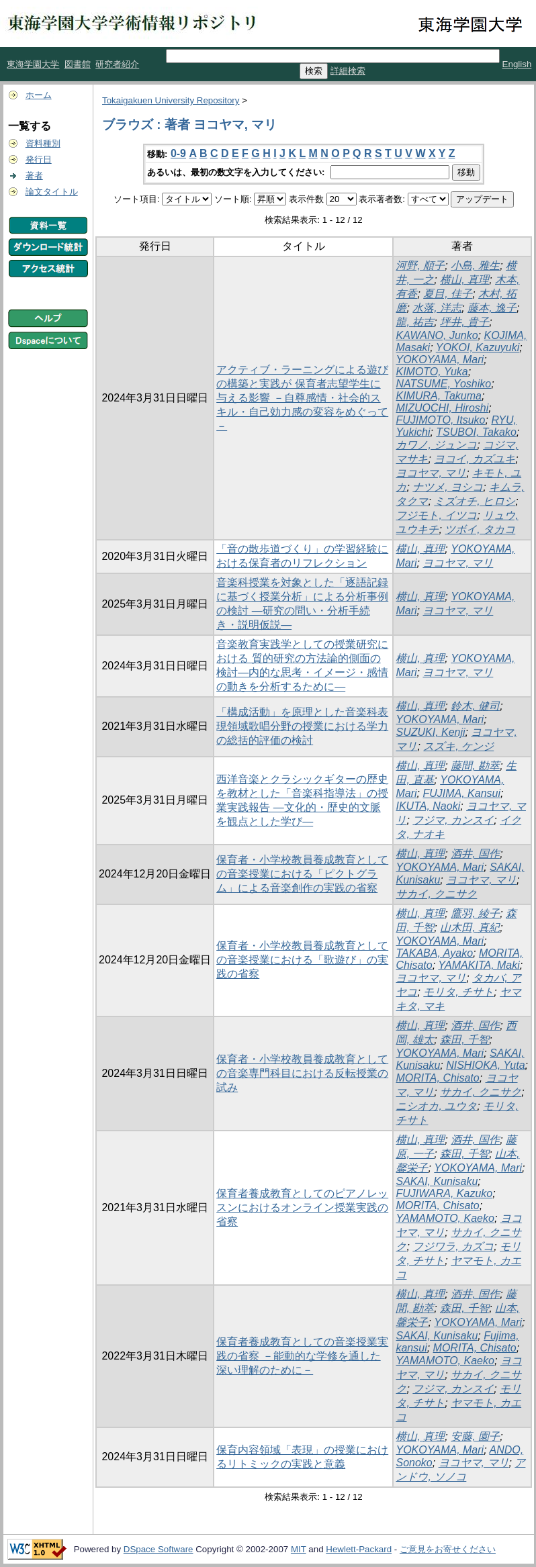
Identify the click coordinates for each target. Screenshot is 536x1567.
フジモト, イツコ (436, 515)
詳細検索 (347, 71)
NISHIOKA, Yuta (485, 1065)
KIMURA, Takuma (438, 395)
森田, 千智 (464, 1039)
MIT (298, 1549)
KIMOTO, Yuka (431, 371)
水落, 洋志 (436, 308)
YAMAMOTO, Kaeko (445, 1218)
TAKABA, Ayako (434, 953)
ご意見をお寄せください (448, 1549)
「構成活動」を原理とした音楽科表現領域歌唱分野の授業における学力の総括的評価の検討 (302, 726)
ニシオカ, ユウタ (436, 1106)
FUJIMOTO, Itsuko (440, 420)
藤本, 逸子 (492, 308)
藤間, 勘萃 (475, 765)
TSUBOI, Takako (476, 432)
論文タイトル (52, 192)
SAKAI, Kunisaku (437, 1181)
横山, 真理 (464, 279)
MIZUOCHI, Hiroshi (442, 408)
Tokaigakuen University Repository (170, 100)
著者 (34, 176)
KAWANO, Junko (437, 335)
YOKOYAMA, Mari (440, 359)
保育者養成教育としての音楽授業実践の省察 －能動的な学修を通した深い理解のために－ (302, 1356)
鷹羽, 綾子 (475, 913)
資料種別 (43, 143)
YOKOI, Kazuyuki (478, 347)
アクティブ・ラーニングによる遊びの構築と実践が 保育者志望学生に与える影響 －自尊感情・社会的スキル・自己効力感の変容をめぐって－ (302, 398)
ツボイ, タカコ (480, 529)
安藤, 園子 (475, 1436)
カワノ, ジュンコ (436, 444)
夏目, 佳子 (447, 293)
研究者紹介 (117, 64)
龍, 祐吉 (415, 322)
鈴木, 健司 (475, 706)
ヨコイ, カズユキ (474, 459)
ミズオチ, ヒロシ (474, 501)
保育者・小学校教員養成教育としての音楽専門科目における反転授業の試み (302, 1073)
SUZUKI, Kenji (430, 732)
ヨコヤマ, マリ (431, 473)
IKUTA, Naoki (428, 806)
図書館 (77, 64)
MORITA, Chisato (437, 1078)
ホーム (39, 95)
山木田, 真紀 (470, 927)
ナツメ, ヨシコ (447, 487)
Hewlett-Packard (359, 1549)
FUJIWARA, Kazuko (444, 1193)
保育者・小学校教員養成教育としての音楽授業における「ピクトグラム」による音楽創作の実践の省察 (302, 874)
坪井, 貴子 (464, 322)
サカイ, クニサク (436, 894)
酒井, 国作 (475, 853)
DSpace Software (158, 1549)
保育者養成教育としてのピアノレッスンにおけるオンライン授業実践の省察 (302, 1207)
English (517, 64)
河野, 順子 (420, 265)
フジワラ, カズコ (453, 1246)
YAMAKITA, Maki (479, 965)
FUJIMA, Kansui (461, 793)
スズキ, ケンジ (458, 746)
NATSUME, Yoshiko (443, 383)
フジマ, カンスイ (453, 820)
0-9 (178, 153)
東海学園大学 (33, 64)
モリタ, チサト (458, 992)
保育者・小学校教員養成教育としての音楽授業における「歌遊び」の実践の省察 (302, 960)
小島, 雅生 (475, 265)
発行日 (39, 159)
